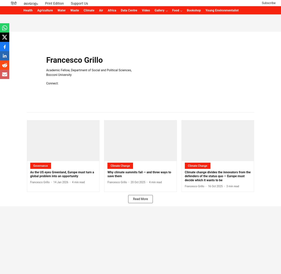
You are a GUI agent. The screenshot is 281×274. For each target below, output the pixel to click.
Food (175, 10)
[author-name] (40, 182)
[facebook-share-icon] (5, 48)
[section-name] (40, 165)
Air (101, 10)
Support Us (79, 3)
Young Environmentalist (222, 10)
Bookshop (194, 10)
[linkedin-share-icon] (5, 58)
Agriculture (45, 10)
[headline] (63, 174)
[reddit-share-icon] (5, 67)
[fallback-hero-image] (63, 140)
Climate (89, 10)
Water (61, 10)
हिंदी (14, 3)
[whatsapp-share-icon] (5, 30)
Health (28, 10)
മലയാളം (31, 3)
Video (146, 10)
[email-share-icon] (5, 76)
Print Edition (54, 3)
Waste (74, 10)
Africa (112, 10)
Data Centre (129, 10)
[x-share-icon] (5, 39)
